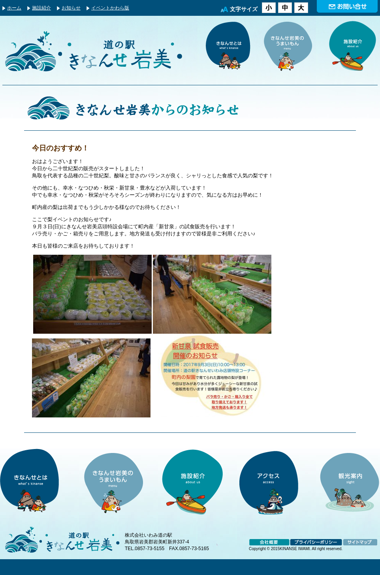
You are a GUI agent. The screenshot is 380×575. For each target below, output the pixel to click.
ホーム (14, 8)
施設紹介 (41, 8)
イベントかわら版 (110, 8)
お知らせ (71, 8)
